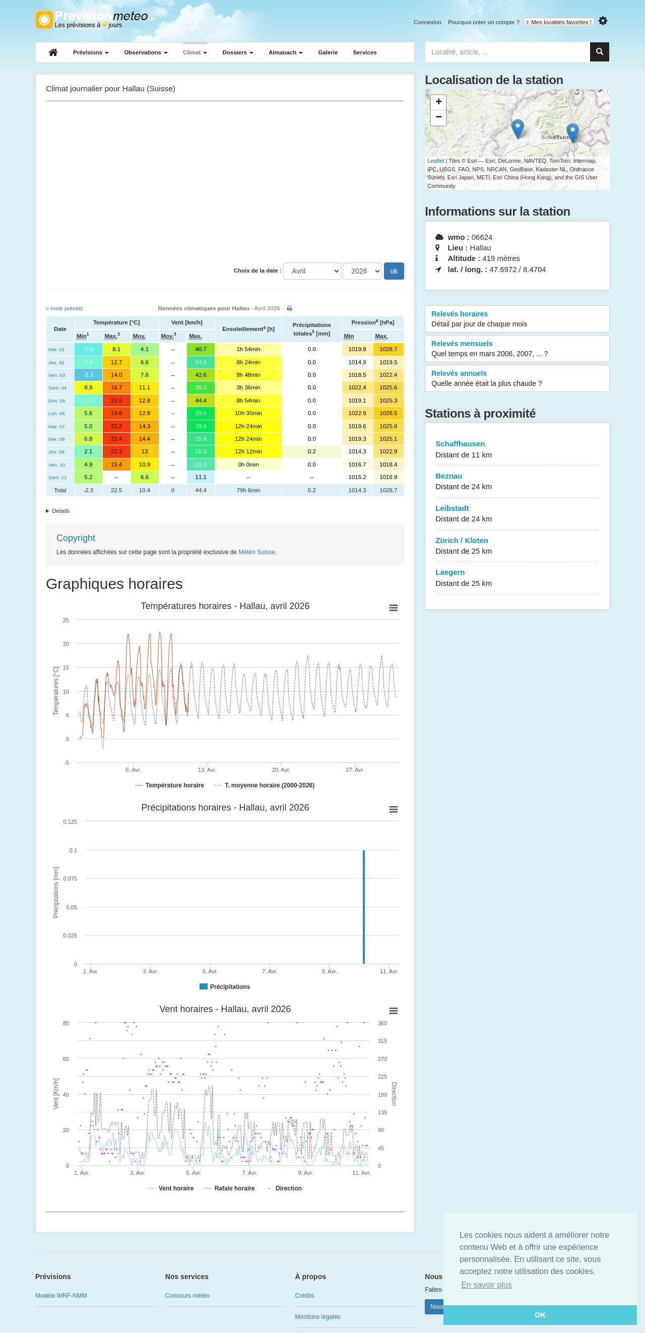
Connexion (427, 22)
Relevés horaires (517, 319)
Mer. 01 (56, 349)
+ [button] (438, 102)
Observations (146, 52)
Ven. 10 (56, 465)
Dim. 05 (57, 401)
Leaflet (435, 161)
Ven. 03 (56, 375)
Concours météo (187, 1295)
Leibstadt (517, 514)
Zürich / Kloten (517, 546)
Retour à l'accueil (94, 20)
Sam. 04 (57, 387)
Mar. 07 (56, 426)
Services (364, 52)
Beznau (517, 482)
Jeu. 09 (56, 451)
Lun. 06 (56, 413)
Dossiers (237, 52)
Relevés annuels (517, 378)
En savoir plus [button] (486, 1285)
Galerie (328, 52)
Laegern (517, 578)
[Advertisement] (225, 181)
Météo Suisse (256, 552)
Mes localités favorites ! (559, 22)
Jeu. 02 (56, 362)
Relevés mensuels (517, 349)
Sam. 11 (57, 477)
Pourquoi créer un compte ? (484, 22)
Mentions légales (318, 1316)
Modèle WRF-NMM (61, 1295)
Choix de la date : (258, 271)
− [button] (438, 117)
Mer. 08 (56, 439)
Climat (195, 52)
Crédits (304, 1295)
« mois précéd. (65, 308)
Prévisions (91, 52)
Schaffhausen (517, 449)
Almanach (286, 52)
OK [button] (540, 1315)
